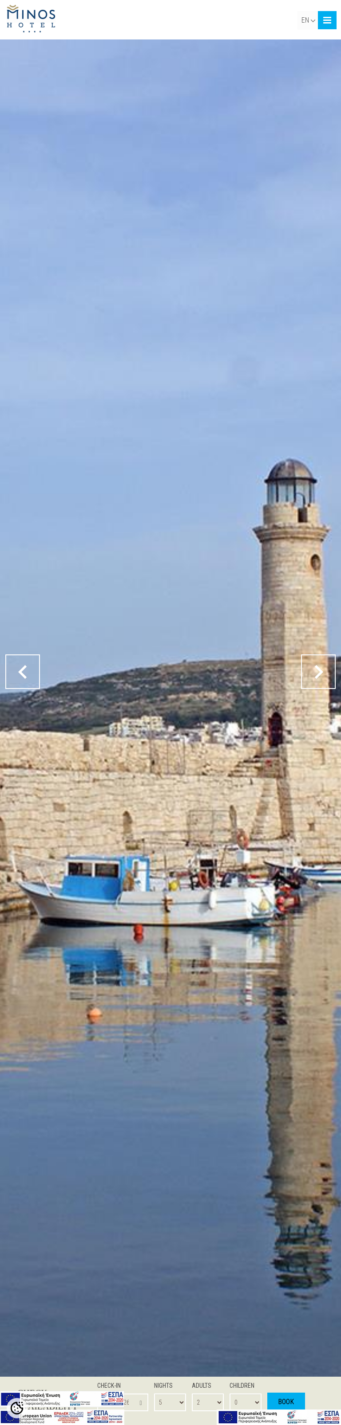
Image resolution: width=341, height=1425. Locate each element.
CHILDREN (242, 1385)
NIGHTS (163, 1385)
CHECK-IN (109, 1385)
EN (308, 20)
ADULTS (201, 1385)
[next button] (317, 671)
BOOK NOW (286, 1407)
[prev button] (24, 671)
